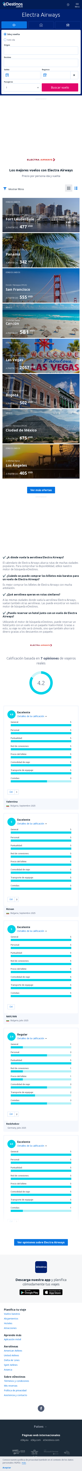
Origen (7, 45)
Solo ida (11, 39)
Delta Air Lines (12, 1360)
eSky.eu (24, 1440)
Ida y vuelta (13, 34)
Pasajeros (8, 82)
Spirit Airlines (11, 1364)
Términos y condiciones (16, 1380)
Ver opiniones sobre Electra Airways (41, 1242)
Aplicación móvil (12, 1339)
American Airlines (13, 1350)
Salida (6, 70)
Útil (11, 792)
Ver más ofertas (41, 490)
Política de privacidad (15, 1390)
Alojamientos (11, 1318)
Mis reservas (10, 1385)
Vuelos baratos (12, 1313)
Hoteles (8, 1323)
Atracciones (10, 1328)
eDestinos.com (51, 1440)
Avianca (8, 1369)
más (24, 1462)
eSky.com (36, 1440)
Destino (7, 57)
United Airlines (11, 1355)
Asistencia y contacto (15, 1395)
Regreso (45, 70)
